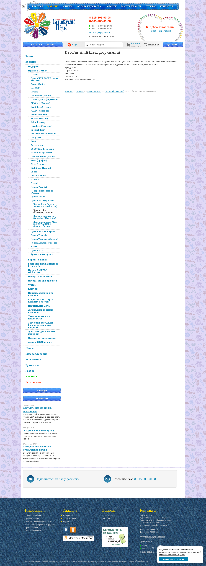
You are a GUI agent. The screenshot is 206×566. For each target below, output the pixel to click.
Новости (111, 6)
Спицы (32, 284)
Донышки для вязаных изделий (41, 332)
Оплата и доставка (89, 6)
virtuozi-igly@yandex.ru (155, 537)
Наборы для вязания (40, 276)
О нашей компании (33, 515)
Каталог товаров (42, 44)
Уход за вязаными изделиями (39, 317)
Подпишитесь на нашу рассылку (57, 479)
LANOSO (35, 88)
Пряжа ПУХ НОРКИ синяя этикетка (44, 79)
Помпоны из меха (39, 305)
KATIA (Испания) (40, 111)
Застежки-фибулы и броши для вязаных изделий (40, 325)
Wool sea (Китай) (39, 114)
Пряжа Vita (37, 250)
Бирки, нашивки (37, 259)
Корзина (66, 521)
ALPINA (35, 179)
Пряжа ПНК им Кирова (43, 231)
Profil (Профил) (39, 160)
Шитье (29, 348)
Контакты (166, 6)
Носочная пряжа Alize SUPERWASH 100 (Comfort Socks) (45, 224)
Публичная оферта (32, 518)
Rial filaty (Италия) (41, 168)
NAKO (34, 246)
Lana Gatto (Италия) (41, 95)
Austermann (37, 145)
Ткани (29, 56)
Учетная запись (69, 518)
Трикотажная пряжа (42, 254)
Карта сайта (107, 518)
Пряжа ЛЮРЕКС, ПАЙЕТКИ (37, 271)
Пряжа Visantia (39, 235)
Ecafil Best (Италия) (41, 107)
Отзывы (151, 6)
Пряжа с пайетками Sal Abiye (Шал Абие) (44, 217)
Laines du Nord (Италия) (43, 156)
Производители (31, 527)
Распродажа (33, 382)
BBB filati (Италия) (40, 103)
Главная (37, 6)
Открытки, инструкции (42, 338)
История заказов (70, 515)
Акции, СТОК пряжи (40, 342)
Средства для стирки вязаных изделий (40, 300)
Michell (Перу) (38, 130)
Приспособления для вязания (40, 294)
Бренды (42, 390)
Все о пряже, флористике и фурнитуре (41, 524)
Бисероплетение (36, 353)
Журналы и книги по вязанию (40, 311)
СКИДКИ (67, 6)
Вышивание (33, 359)
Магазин (52, 6)
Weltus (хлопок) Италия (43, 133)
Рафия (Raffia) (38, 84)
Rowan (34, 92)
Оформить (173, 44)
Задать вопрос (107, 515)
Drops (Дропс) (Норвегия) (44, 99)
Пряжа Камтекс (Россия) (44, 243)
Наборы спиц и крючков (42, 280)
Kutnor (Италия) (39, 118)
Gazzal (34, 74)
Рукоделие (32, 365)
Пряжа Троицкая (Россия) (44, 239)
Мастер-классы (131, 6)
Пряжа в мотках (37, 70)
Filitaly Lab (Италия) (42, 152)
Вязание (30, 61)
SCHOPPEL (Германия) (42, 149)
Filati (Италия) (38, 164)
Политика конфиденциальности (38, 521)
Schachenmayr (39, 122)
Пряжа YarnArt (39, 187)
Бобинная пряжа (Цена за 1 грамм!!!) (43, 265)
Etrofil (34, 141)
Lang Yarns (37, 137)
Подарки (33, 66)
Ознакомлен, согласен (173, 559)
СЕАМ (34, 171)
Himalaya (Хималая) (41, 126)
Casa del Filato (38, 175)
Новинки (31, 376)
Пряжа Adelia (38, 196)
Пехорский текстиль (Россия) (42, 192)
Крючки (33, 288)
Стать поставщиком (33, 530)
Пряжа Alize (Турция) (42, 200)
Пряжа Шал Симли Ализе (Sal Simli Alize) (45, 205)
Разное (29, 370)
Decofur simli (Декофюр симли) (43, 211)
